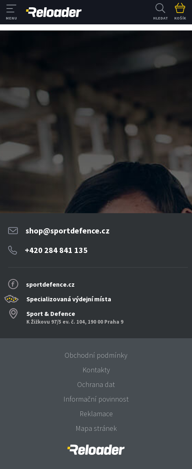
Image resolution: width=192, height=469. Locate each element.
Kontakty (96, 369)
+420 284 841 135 (56, 250)
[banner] (96, 450)
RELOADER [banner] (54, 12)
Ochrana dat (96, 384)
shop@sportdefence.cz (68, 230)
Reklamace (96, 413)
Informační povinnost (96, 399)
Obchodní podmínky (96, 355)
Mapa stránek (96, 428)
